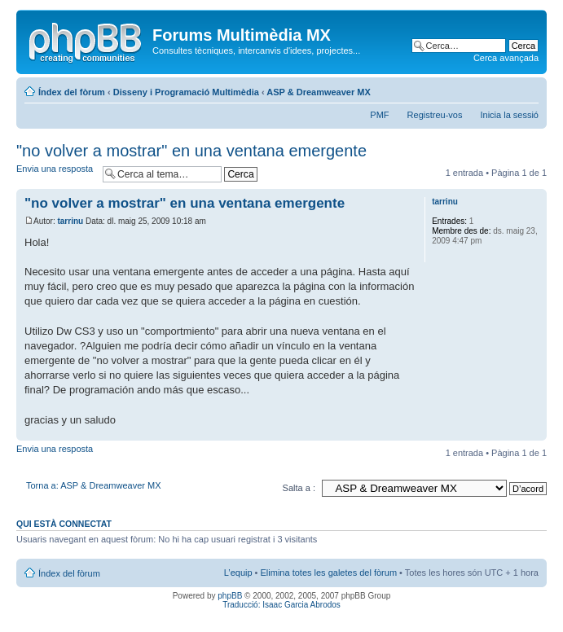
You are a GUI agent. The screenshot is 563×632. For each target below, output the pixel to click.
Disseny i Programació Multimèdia (186, 92)
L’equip (238, 572)
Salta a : (299, 488)
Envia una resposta (55, 174)
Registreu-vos (435, 115)
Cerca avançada (506, 58)
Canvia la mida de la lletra (527, 88)
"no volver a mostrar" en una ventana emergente (191, 151)
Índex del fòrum (71, 92)
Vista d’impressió (502, 88)
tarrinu (70, 221)
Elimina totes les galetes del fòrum (329, 572)
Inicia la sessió (509, 115)
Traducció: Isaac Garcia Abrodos (281, 604)
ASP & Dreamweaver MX (318, 92)
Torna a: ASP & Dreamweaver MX (93, 485)
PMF (379, 115)
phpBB (230, 595)
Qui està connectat (64, 524)
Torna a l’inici (534, 432)
